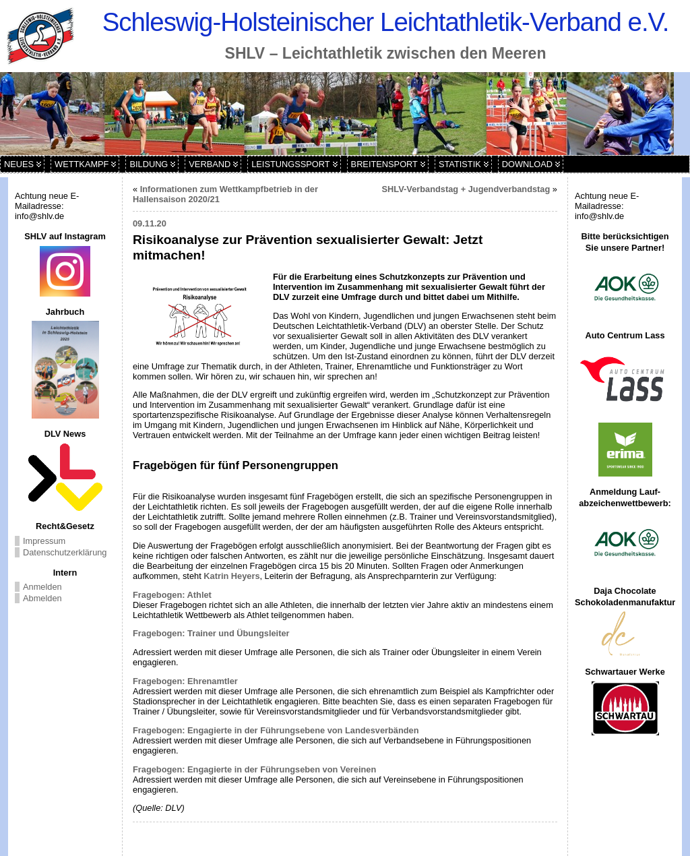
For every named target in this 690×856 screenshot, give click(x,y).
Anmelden (42, 587)
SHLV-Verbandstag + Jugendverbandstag (466, 189)
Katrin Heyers (231, 576)
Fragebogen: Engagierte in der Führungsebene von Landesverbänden (276, 730)
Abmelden (42, 598)
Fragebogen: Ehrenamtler (185, 681)
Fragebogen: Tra (166, 633)
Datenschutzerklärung (64, 552)
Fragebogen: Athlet (172, 595)
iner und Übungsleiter (244, 633)
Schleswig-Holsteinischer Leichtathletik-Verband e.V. (385, 21)
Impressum (44, 541)
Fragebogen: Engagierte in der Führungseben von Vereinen (254, 769)
